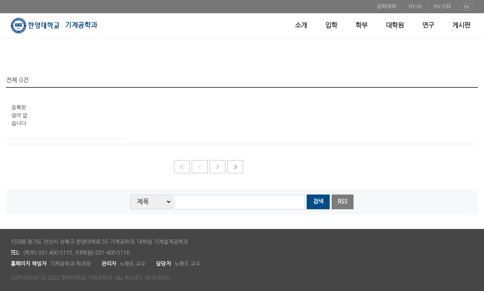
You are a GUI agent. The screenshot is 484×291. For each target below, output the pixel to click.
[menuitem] (386, 7)
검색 (318, 201)
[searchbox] (239, 202)
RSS (342, 201)
